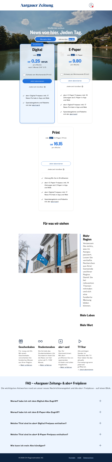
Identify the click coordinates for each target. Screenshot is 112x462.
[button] (87, 270)
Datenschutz (88, 458)
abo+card (36, 105)
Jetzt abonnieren (86, 369)
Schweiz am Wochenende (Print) (38, 74)
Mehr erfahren (26, 365)
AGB (79, 458)
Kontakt (72, 458)
